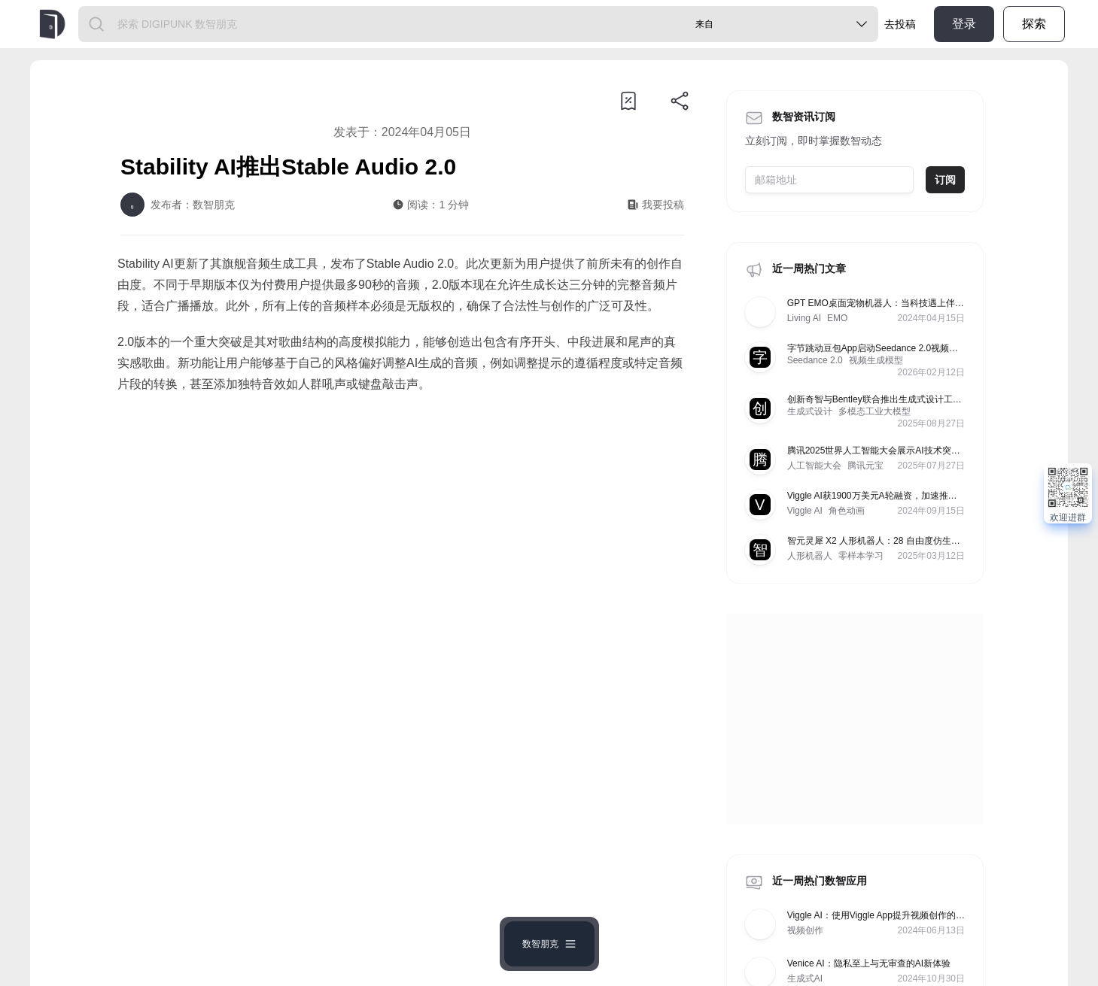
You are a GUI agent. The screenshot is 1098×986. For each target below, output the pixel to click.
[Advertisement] (402, 530)
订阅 (945, 180)
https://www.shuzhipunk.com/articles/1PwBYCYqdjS (307, 717)
